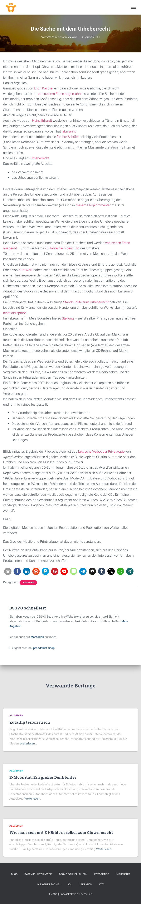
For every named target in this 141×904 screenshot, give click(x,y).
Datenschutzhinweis (38, 874)
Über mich (85, 884)
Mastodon (37, 637)
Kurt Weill (26, 270)
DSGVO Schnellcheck (73, 874)
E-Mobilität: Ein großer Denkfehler (42, 777)
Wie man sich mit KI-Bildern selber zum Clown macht (61, 832)
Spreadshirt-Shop (43, 648)
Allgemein (28, 582)
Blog (14, 874)
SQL (69, 884)
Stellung (68, 318)
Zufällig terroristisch (29, 722)
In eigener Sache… (48, 884)
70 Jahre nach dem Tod (62, 248)
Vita (101, 884)
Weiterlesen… (28, 743)
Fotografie (101, 874)
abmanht (69, 131)
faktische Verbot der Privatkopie (101, 451)
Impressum (123, 874)
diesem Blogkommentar (93, 205)
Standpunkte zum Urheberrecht (86, 302)
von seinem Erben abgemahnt (60, 94)
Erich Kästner (43, 88)
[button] (7, 571)
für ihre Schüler (68, 137)
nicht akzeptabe (14, 313)
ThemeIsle (85, 894)
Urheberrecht (39, 158)
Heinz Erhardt (42, 121)
